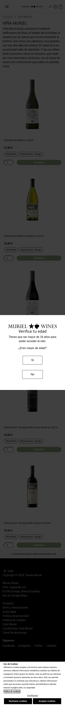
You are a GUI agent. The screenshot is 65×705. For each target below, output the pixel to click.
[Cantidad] (9, 162)
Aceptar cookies (47, 701)
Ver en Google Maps (15, 595)
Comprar (39, 162)
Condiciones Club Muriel (18, 628)
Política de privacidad (16, 616)
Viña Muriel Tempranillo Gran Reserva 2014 (31, 427)
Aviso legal (9, 611)
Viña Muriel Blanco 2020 (18, 140)
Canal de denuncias (15, 632)
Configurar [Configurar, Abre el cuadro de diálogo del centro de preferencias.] (32, 695)
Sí (32, 360)
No (32, 374)
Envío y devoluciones (15, 607)
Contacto (8, 603)
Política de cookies (14, 620)
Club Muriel (10, 624)
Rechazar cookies (18, 701)
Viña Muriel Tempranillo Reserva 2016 (27, 523)
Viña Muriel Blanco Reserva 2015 (24, 236)
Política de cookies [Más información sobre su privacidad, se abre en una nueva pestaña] (11, 691)
